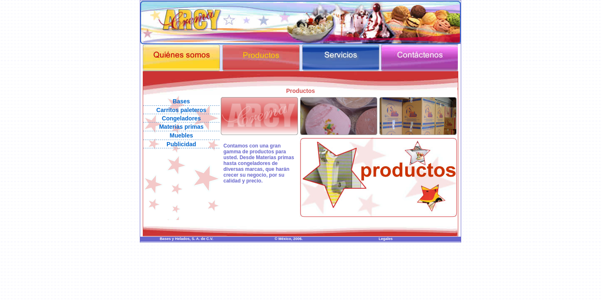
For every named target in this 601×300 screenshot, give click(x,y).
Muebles (181, 135)
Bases (181, 101)
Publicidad (181, 144)
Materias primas (181, 126)
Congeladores (181, 118)
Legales (386, 239)
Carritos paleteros (182, 110)
